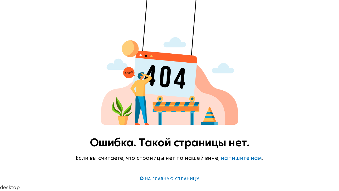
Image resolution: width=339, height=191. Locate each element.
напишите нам (241, 158)
